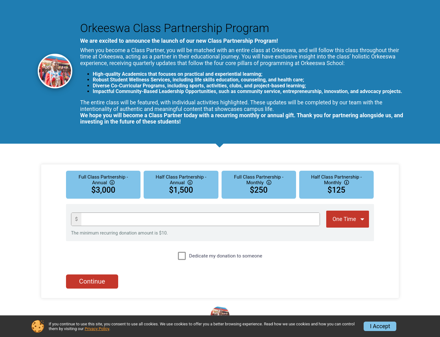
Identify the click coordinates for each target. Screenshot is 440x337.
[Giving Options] (347, 219)
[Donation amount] (200, 219)
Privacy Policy (97, 328)
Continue (92, 281)
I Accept (380, 326)
